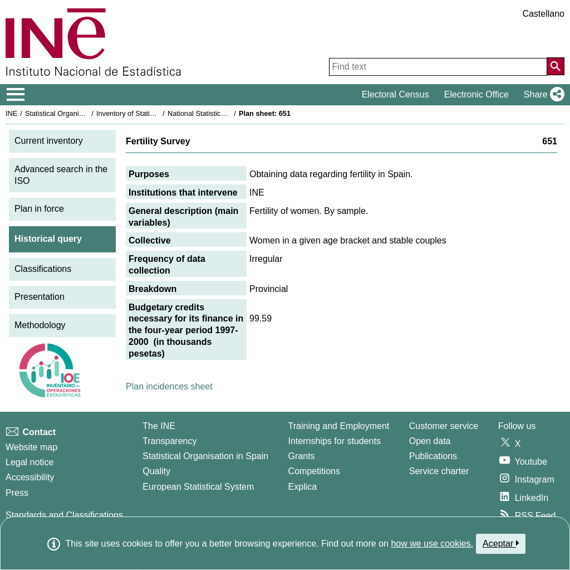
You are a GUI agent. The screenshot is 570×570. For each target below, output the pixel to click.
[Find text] (438, 67)
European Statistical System (198, 486)
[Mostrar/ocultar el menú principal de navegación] (16, 95)
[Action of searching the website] (555, 66)
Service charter (439, 471)
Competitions (314, 471)
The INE (158, 426)
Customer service (443, 426)
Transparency (169, 441)
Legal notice (29, 462)
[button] (541, 95)
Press (17, 493)
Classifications (42, 269)
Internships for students (334, 441)
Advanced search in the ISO (60, 175)
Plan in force (39, 208)
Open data (430, 441)
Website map (31, 447)
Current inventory (48, 140)
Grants (301, 456)
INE (11, 113)
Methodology (40, 325)
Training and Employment (339, 426)
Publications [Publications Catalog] (433, 456)
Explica (302, 486)
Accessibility (30, 477)
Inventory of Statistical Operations (149, 113)
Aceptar (501, 543)
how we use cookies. (432, 543)
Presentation (39, 296)
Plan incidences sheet (169, 386)
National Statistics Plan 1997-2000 (222, 113)
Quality (156, 471)
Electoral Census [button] (395, 94)
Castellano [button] (543, 13)
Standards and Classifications (64, 515)
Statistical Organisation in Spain (75, 113)
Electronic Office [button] (476, 94)
